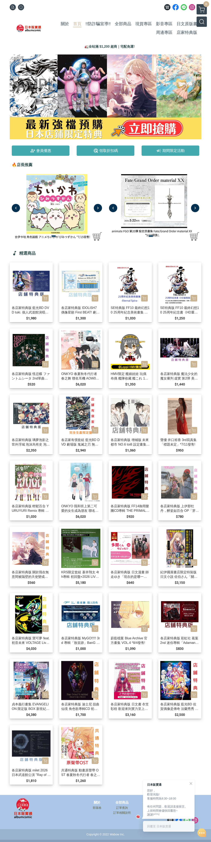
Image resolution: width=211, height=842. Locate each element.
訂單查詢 (122, 807)
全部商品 (122, 802)
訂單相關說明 (122, 812)
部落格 (97, 807)
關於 (97, 802)
